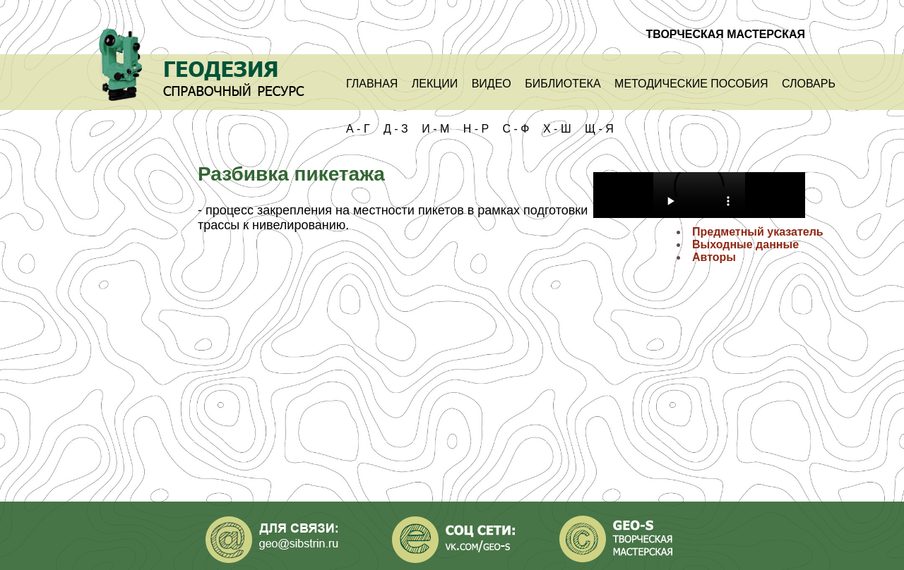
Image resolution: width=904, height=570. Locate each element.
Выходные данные (745, 244)
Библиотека (562, 84)
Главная (372, 84)
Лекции (435, 84)
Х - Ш (557, 129)
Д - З (395, 129)
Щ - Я (599, 129)
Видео (491, 84)
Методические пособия (691, 84)
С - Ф (516, 129)
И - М (435, 129)
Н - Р (476, 129)
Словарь (808, 84)
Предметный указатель (757, 232)
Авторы (714, 257)
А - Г (358, 129)
